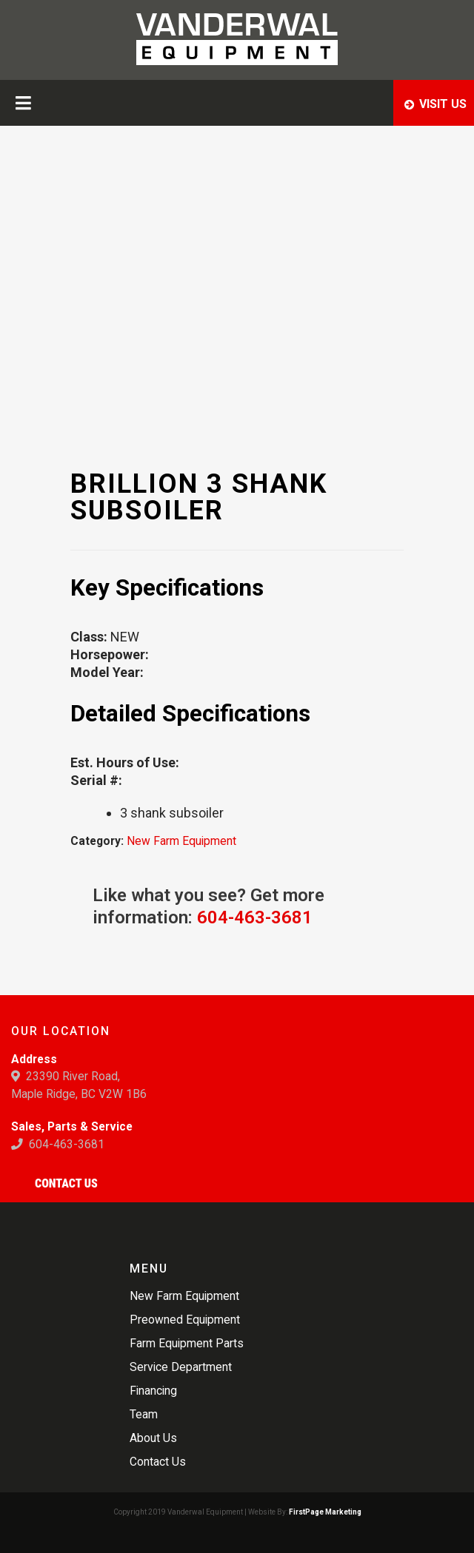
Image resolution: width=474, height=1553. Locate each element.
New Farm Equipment (181, 841)
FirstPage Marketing (325, 1512)
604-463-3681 (255, 917)
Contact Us (66, 1183)
